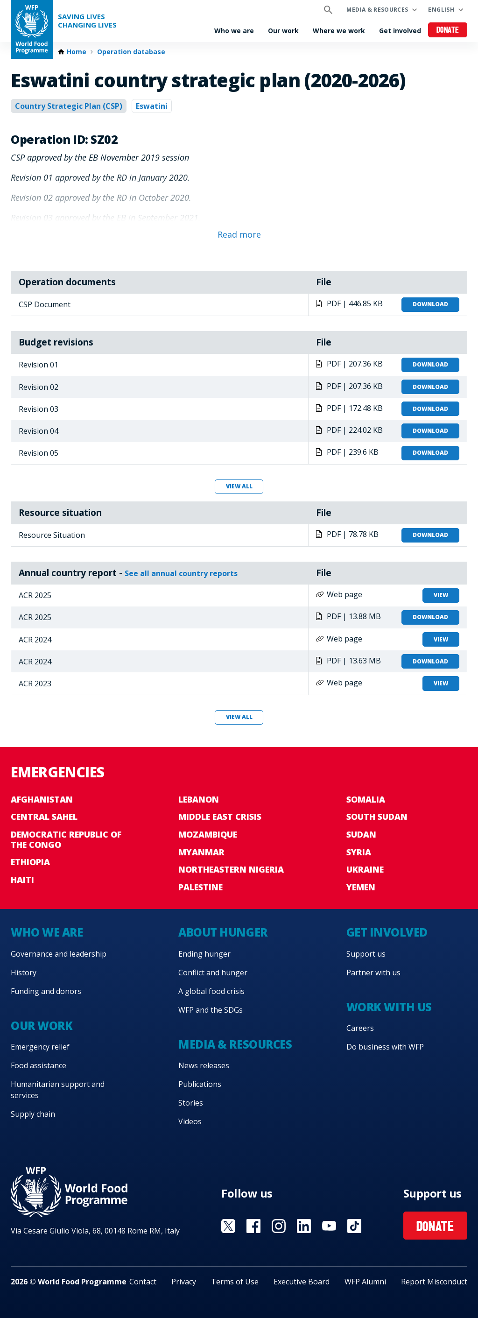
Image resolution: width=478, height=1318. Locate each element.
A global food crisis (211, 991)
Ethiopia (30, 861)
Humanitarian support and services (58, 1089)
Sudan (361, 834)
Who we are (234, 30)
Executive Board (302, 1281)
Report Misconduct (434, 1281)
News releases (203, 1065)
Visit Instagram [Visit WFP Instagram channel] (279, 1226)
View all (239, 486)
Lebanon (198, 799)
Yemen (360, 887)
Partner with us (373, 972)
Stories (190, 1103)
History (23, 972)
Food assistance (38, 1065)
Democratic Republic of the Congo (66, 839)
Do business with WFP (385, 1047)
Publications (199, 1084)
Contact (142, 1281)
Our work (283, 30)
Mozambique (207, 834)
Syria (358, 852)
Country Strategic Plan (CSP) (68, 106)
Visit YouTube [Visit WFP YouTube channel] (329, 1226)
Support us (366, 954)
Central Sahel (44, 816)
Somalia (365, 799)
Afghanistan (42, 799)
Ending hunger (204, 954)
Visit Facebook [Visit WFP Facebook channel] (253, 1226)
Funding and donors (46, 991)
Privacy (183, 1281)
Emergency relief (40, 1047)
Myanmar (201, 852)
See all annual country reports (181, 573)
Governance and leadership (58, 954)
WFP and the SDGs (210, 1010)
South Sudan (377, 816)
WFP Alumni (365, 1281)
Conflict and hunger (212, 972)
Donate (447, 30)
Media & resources (377, 10)
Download (430, 304)
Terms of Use (235, 1281)
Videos (190, 1121)
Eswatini (152, 106)
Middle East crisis (219, 816)
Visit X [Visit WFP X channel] (228, 1226)
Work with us (389, 1007)
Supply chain (33, 1114)
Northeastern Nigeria (231, 869)
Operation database (131, 52)
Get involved (400, 30)
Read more (239, 234)
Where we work (339, 30)
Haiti (22, 879)
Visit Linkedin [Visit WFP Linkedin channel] (304, 1226)
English (441, 10)
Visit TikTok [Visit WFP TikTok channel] (354, 1226)
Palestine (200, 887)
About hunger (222, 932)
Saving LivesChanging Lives (87, 21)
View (441, 595)
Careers (360, 1028)
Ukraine (365, 869)
